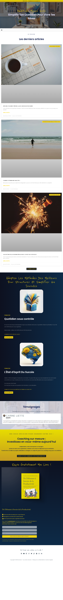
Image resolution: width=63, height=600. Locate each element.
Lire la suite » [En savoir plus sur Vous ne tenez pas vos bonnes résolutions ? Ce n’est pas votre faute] (6, 261)
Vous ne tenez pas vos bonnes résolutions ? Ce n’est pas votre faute (19, 254)
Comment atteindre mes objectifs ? (11, 180)
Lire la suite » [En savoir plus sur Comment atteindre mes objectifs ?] (6, 185)
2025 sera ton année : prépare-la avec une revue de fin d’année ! (18, 106)
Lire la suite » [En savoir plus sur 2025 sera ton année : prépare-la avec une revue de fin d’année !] (6, 112)
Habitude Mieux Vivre (31, 11)
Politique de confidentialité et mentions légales (42, 560)
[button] (2, 30)
